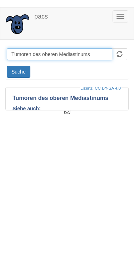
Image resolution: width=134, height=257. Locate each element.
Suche (18, 72)
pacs (41, 16)
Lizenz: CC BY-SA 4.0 (100, 88)
